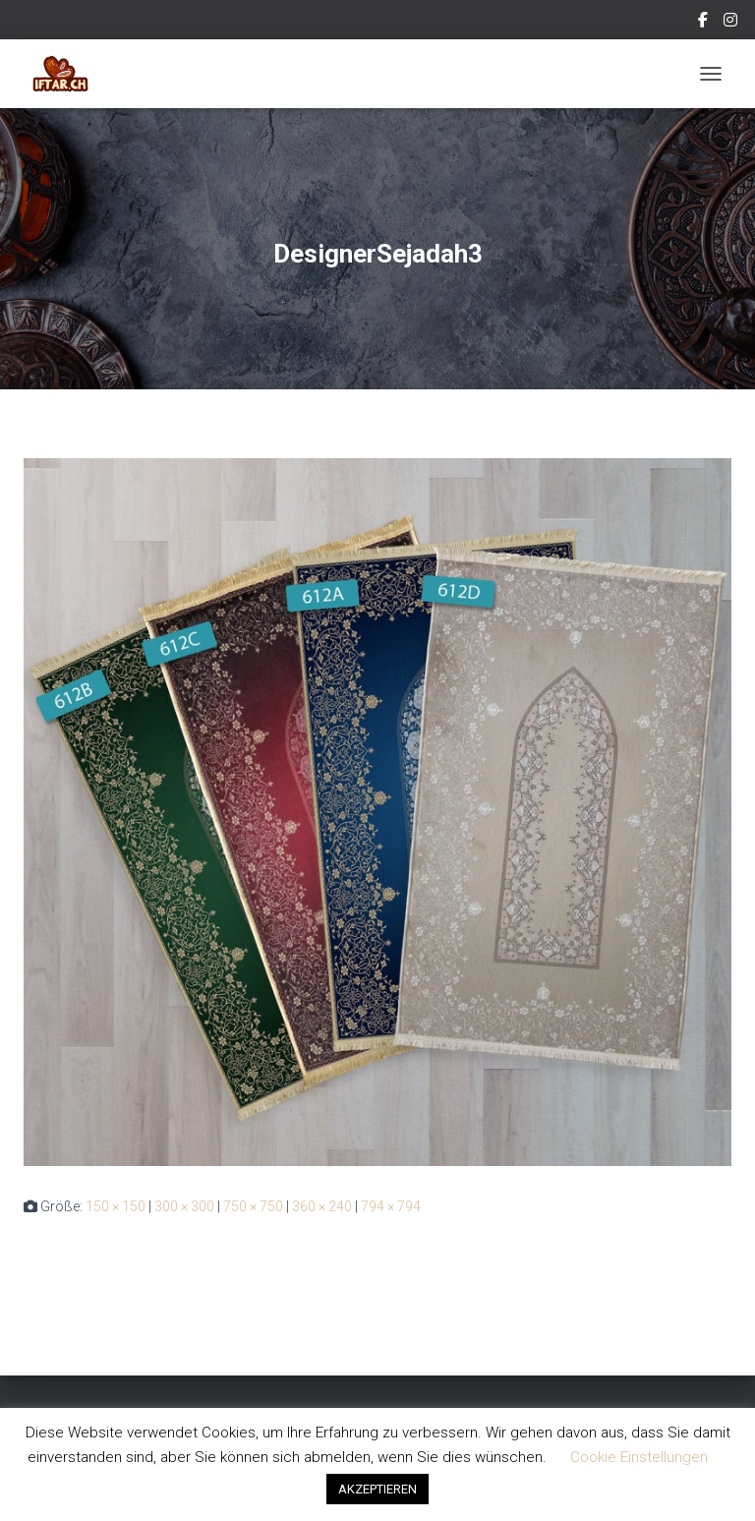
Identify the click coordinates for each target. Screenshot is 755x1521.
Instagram (732, 22)
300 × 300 (184, 1206)
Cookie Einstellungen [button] (639, 1457)
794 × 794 (391, 1206)
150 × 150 (115, 1206)
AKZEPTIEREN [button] (377, 1489)
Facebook (704, 22)
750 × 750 (253, 1206)
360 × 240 (322, 1206)
